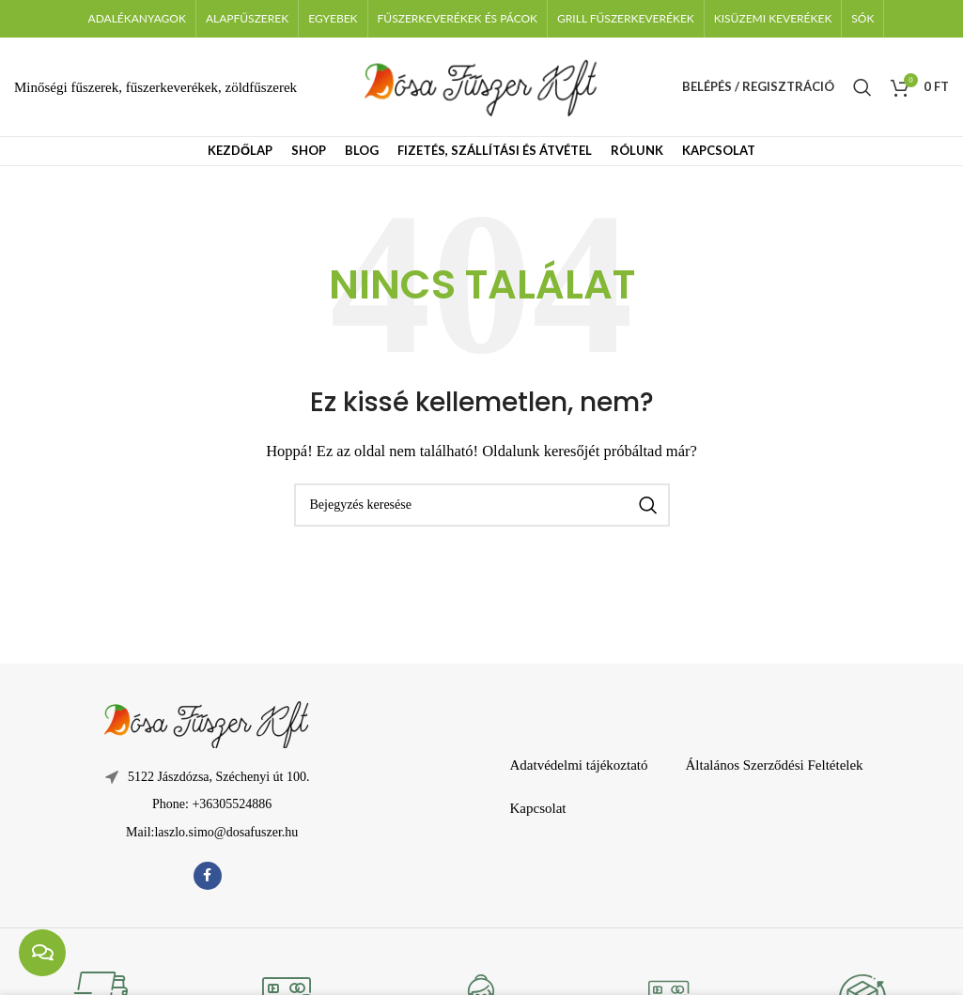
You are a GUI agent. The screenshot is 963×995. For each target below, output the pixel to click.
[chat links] (42, 952)
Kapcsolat (537, 808)
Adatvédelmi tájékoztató (578, 765)
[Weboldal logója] (482, 85)
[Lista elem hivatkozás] (207, 804)
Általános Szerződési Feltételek (774, 765)
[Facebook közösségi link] (208, 876)
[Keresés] (862, 87)
